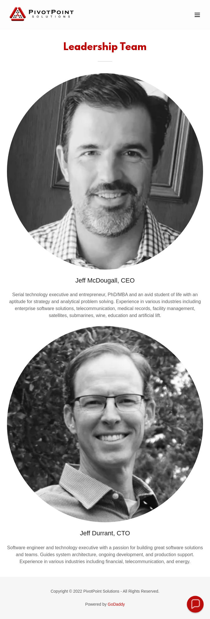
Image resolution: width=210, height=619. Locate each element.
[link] (41, 23)
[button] (197, 15)
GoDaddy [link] (116, 604)
